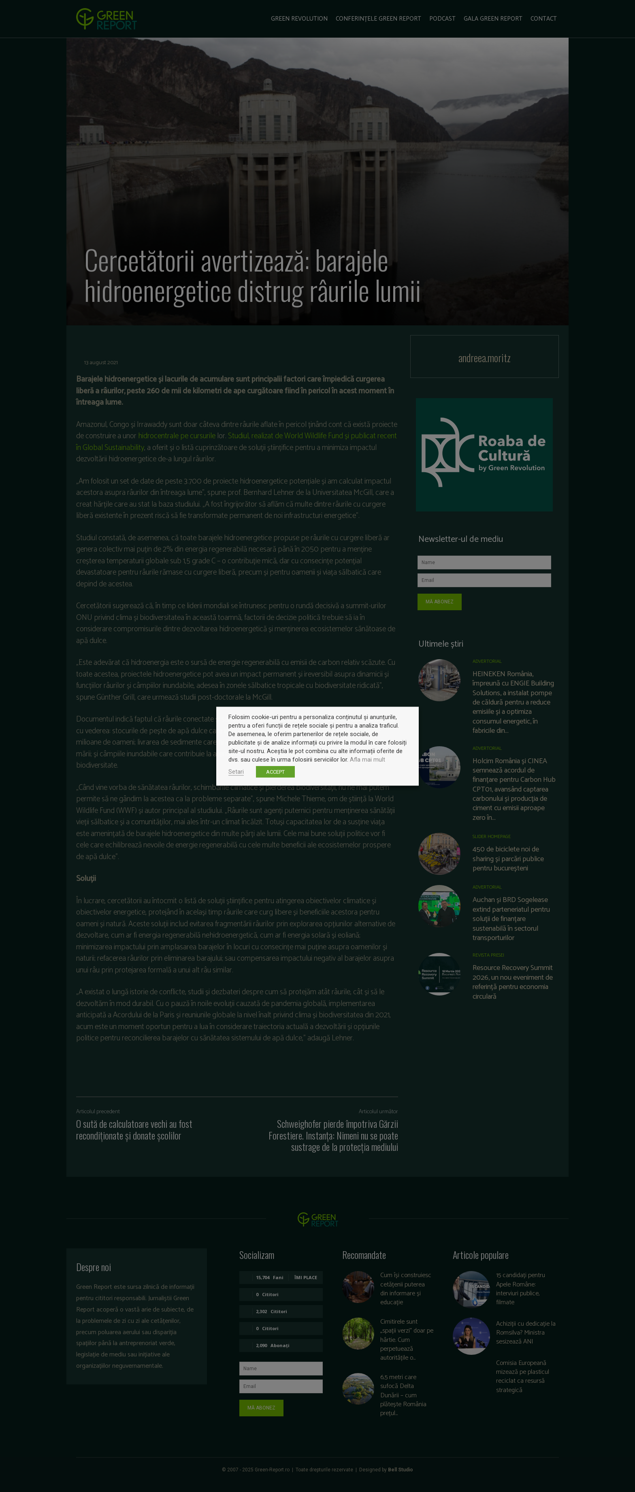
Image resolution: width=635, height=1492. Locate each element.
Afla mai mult (367, 759)
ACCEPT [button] (275, 771)
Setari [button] (236, 771)
